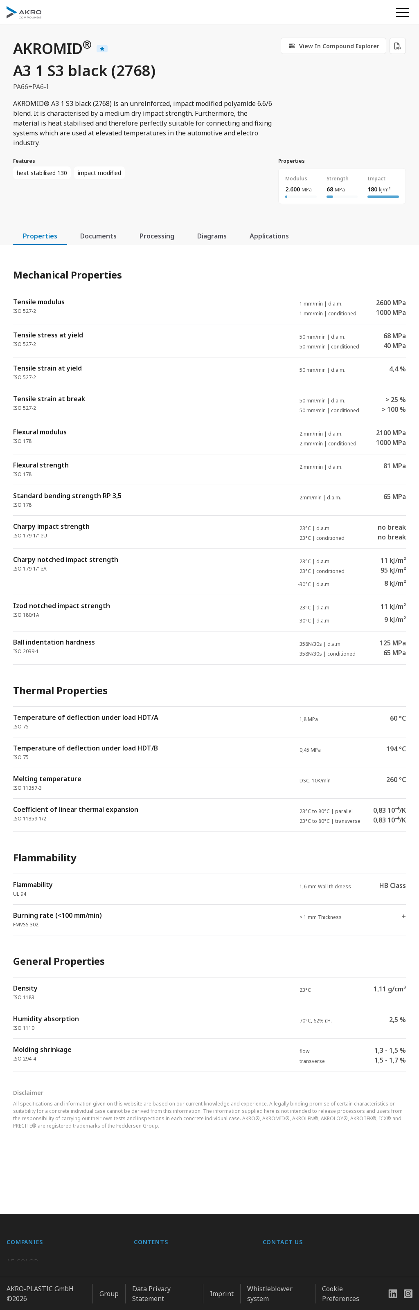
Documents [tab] (98, 235)
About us (147, 1226)
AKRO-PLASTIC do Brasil (44, 1258)
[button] (402, 12)
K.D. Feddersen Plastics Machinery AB (64, 1275)
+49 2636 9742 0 (287, 1255)
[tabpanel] (209, 663)
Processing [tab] (157, 235)
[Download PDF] (398, 46)
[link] (333, 46)
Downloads (151, 1275)
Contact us (279, 1275)
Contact (145, 1258)
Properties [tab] (40, 235)
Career (144, 1242)
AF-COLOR (22, 1226)
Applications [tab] (269, 235)
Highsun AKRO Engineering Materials (64, 1291)
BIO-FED (20, 1242)
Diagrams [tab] (212, 235)
